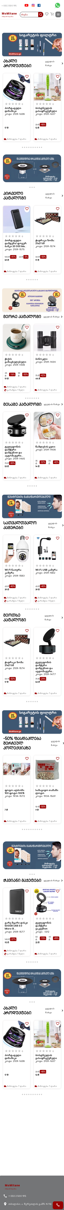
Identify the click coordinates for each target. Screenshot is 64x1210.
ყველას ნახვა (54, 63)
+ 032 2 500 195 (9, 5)
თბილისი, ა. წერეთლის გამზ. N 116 (27, 1204)
